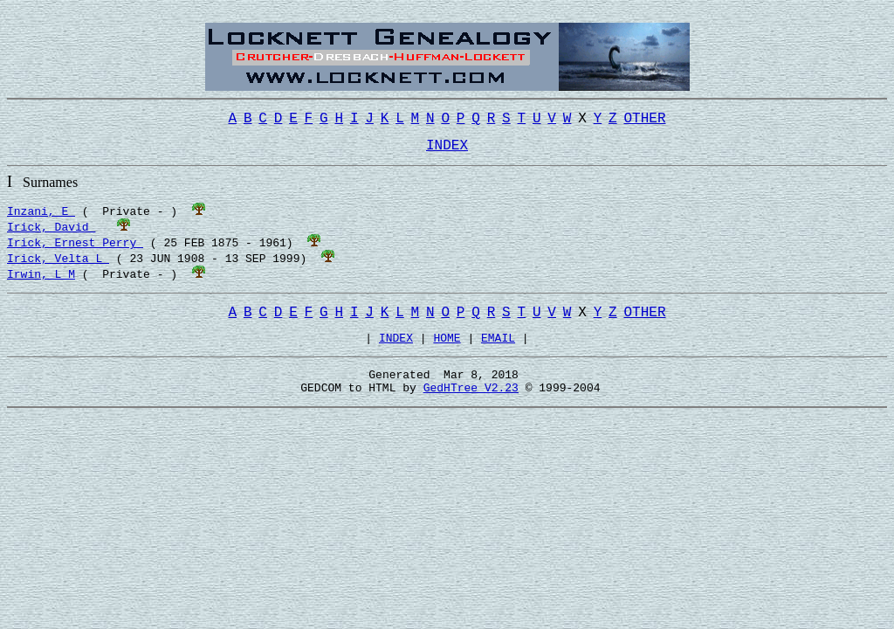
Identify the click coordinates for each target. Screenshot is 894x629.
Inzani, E (41, 217)
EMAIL (498, 350)
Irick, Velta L (58, 265)
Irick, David (51, 233)
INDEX (396, 350)
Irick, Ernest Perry (75, 249)
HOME (446, 350)
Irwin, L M (41, 280)
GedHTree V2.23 (471, 405)
